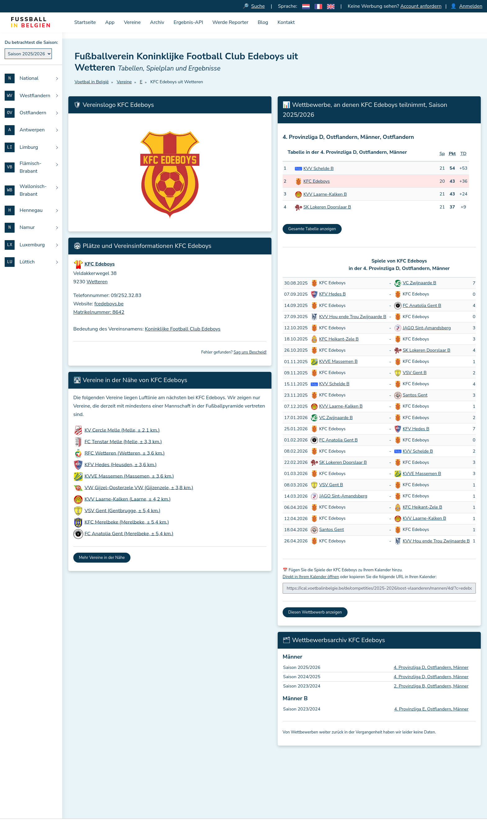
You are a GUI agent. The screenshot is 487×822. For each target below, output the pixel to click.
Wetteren (97, 281)
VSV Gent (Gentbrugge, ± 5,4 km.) (122, 510)
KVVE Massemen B (338, 361)
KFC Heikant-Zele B (339, 339)
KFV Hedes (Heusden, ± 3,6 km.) (120, 464)
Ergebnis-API (188, 22)
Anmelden (470, 6)
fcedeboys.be (109, 303)
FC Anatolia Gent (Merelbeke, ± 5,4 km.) (128, 533)
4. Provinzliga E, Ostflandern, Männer (431, 709)
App (110, 22)
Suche (258, 6)
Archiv (157, 22)
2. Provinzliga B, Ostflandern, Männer (431, 686)
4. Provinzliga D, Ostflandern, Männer (431, 667)
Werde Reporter (230, 22)
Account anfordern (421, 6)
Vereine (132, 22)
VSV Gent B (415, 372)
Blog (263, 22)
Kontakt (285, 22)
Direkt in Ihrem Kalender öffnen (311, 577)
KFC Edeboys (316, 181)
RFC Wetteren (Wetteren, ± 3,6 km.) (124, 453)
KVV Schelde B (318, 168)
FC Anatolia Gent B (422, 305)
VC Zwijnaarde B (419, 283)
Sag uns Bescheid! (250, 352)
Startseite (85, 22)
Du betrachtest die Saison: (31, 42)
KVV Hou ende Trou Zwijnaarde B (352, 316)
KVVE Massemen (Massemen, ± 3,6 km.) (129, 476)
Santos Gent (415, 395)
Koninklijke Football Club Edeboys (183, 329)
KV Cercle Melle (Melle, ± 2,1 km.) (122, 430)
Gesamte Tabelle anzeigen (312, 229)
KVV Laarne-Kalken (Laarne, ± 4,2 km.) (127, 498)
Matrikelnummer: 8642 (98, 312)
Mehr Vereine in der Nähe (102, 557)
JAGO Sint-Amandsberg (427, 328)
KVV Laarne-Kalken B (325, 194)
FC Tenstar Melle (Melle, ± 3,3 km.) (123, 441)
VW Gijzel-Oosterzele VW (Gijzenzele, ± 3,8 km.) (138, 487)
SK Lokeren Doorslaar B (327, 207)
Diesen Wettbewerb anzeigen (315, 612)
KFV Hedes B (332, 294)
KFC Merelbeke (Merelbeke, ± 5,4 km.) (126, 521)
